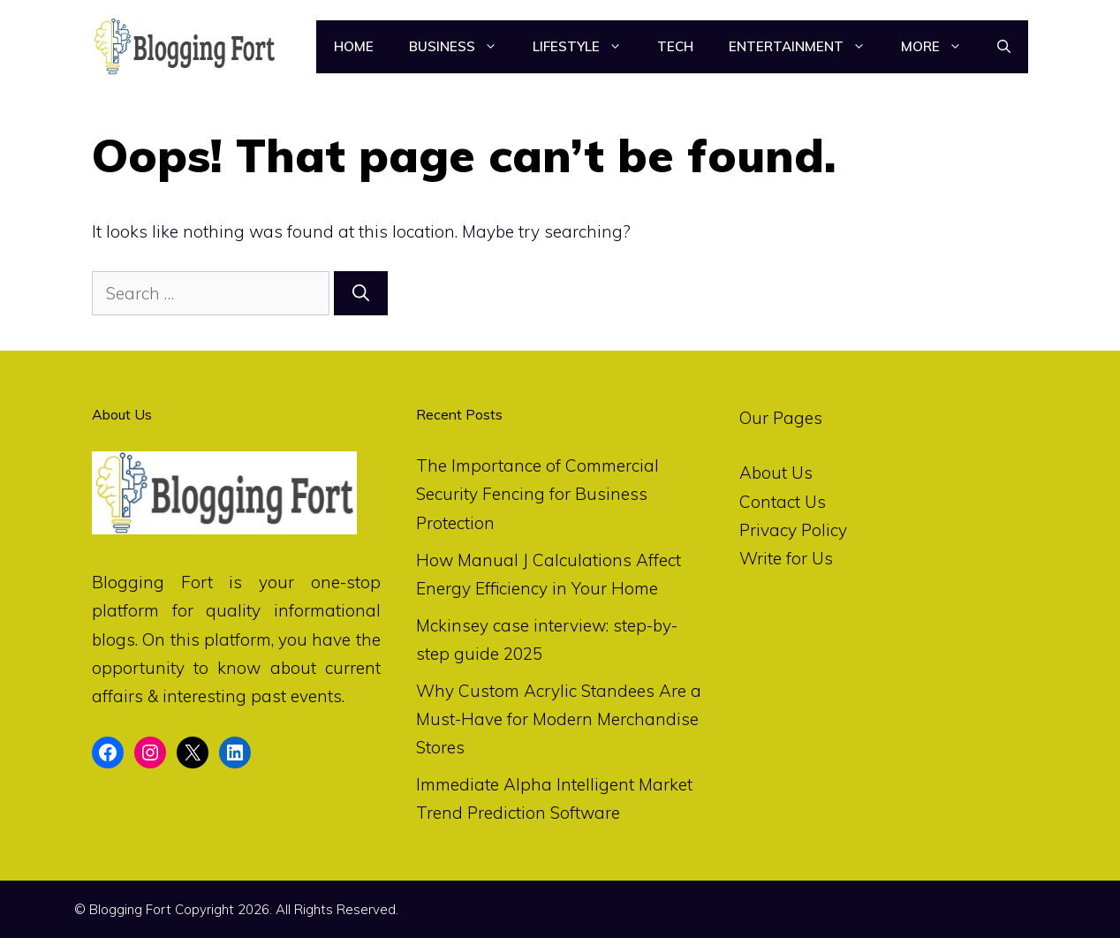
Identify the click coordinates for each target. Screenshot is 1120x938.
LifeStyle (586, 46)
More (940, 46)
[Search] (361, 293)
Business (462, 46)
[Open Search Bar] (1004, 46)
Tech (675, 46)
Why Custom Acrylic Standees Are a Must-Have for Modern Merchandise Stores (558, 719)
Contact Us (782, 501)
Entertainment (806, 46)
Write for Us (786, 558)
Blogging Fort (152, 582)
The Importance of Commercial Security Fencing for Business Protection (537, 494)
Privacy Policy (793, 530)
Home (354, 46)
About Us (776, 472)
